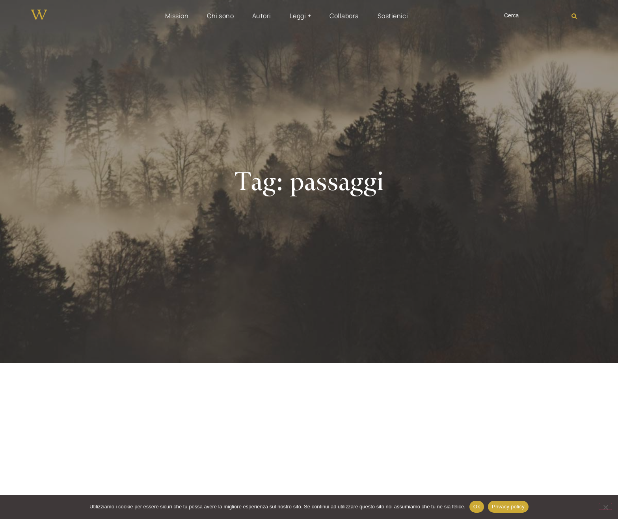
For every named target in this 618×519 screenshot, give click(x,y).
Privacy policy (508, 507)
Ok (476, 507)
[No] (605, 506)
